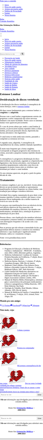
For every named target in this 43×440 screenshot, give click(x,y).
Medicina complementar (13, 77)
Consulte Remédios (7, 21)
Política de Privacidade (13, 11)
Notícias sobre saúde (12, 79)
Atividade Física (11, 66)
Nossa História (10, 15)
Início (7, 5)
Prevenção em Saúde (12, 58)
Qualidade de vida (11, 81)
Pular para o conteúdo (8, 1)
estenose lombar (23, 106)
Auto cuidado (10, 68)
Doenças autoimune (12, 71)
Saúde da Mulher (11, 85)
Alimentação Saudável (13, 62)
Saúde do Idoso (10, 89)
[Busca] (10, 54)
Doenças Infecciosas (12, 75)
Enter (39, 395)
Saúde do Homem (11, 87)
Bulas (2, 19)
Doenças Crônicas (11, 73)
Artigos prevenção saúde (14, 9)
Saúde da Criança (11, 83)
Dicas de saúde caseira (13, 7)
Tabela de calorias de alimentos (16, 64)
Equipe (7, 13)
